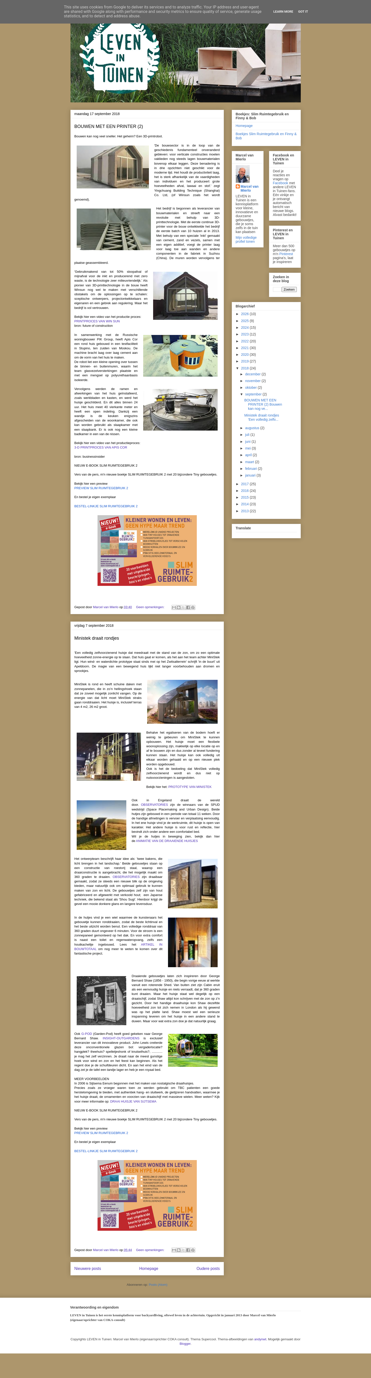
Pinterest (286, 254)
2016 (245, 491)
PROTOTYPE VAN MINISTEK (189, 787)
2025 (245, 321)
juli (247, 435)
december (253, 374)
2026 (245, 314)
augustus (252, 428)
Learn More (283, 11)
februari (251, 469)
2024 (245, 328)
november (253, 381)
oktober (251, 387)
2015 (245, 497)
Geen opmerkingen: (150, 607)
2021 (245, 348)
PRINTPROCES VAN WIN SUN (97, 321)
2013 (245, 511)
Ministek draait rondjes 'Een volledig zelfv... (261, 417)
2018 (245, 368)
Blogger (185, 1344)
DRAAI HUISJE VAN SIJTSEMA (133, 1101)
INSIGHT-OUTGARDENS (121, 1038)
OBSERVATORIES (154, 805)
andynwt (260, 1339)
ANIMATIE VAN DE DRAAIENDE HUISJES (167, 841)
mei (248, 448)
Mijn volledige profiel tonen (246, 239)
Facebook (280, 183)
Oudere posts (208, 1268)
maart (250, 462)
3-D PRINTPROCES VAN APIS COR (100, 447)
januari (251, 475)
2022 (245, 341)
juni (248, 442)
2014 (245, 504)
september (254, 394)
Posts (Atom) (158, 1285)
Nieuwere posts (87, 1268)
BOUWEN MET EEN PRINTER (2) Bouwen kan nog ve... (263, 404)
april (249, 455)
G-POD (86, 1034)
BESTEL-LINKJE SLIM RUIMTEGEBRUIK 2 (106, 506)
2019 (245, 361)
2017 (245, 484)
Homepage (148, 1268)
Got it (303, 11)
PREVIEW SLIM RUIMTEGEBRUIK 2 (101, 488)
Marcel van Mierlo (250, 188)
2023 (245, 334)
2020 (245, 355)
